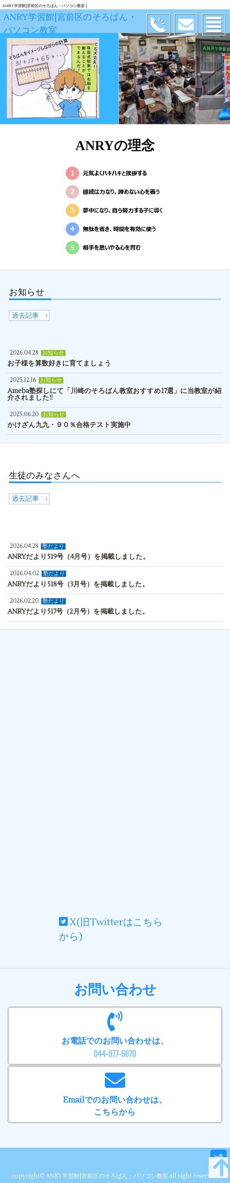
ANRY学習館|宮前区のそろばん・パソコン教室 (79, 24)
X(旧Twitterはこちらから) (111, 929)
